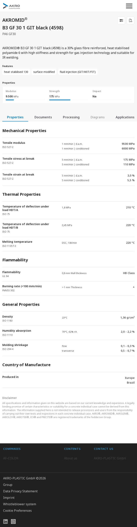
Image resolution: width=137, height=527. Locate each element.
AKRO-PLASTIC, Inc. (17, 487)
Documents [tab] (43, 117)
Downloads (72, 471)
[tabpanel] (68, 254)
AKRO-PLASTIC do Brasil (21, 464)
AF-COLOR (10, 448)
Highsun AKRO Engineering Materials (31, 479)
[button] (129, 6)
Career (69, 456)
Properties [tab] (15, 117)
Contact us (101, 471)
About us (70, 448)
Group (7, 511)
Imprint (9, 524)
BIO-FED (9, 456)
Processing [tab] (71, 117)
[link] (121, 20)
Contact (69, 464)
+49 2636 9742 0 (106, 462)
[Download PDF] (131, 20)
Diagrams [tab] (98, 117)
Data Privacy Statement (20, 517)
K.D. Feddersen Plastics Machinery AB (30, 471)
